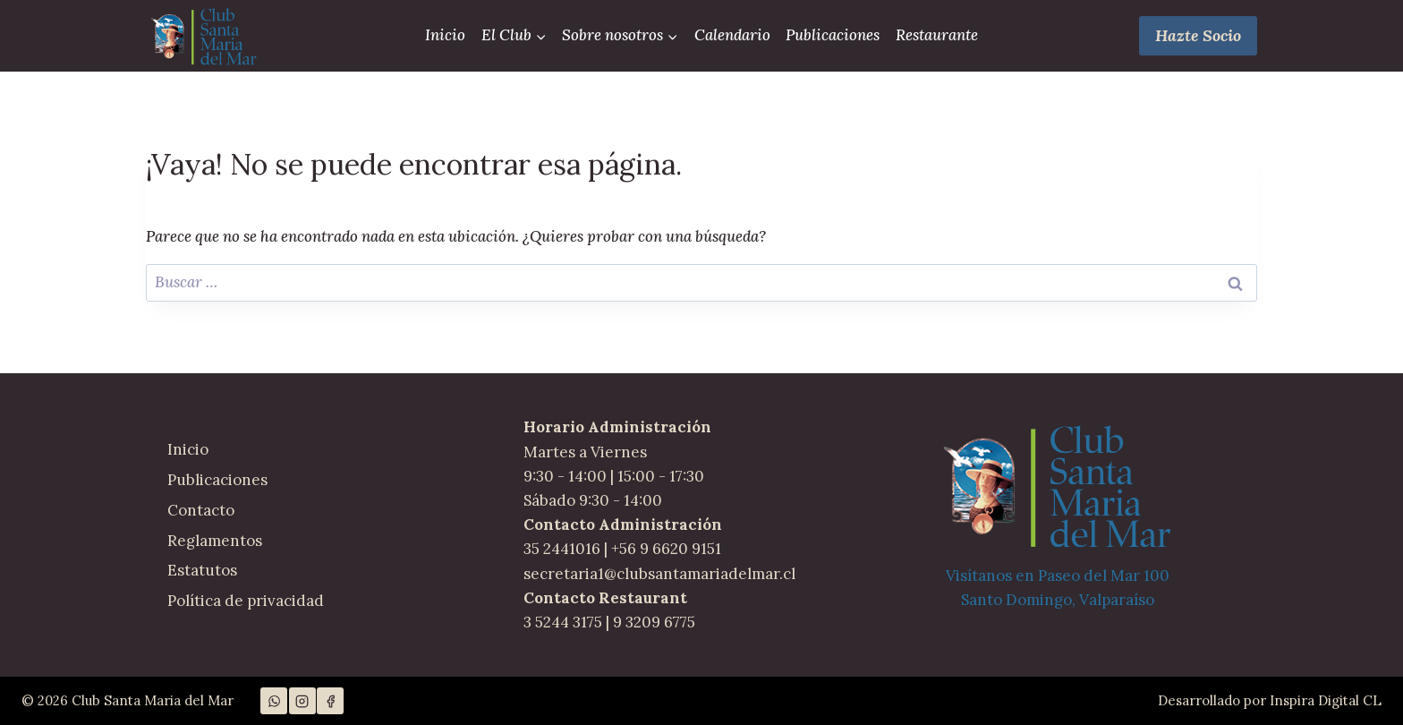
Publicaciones (833, 35)
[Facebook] (330, 700)
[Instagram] (302, 700)
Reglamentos (214, 540)
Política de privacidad (245, 600)
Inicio (445, 35)
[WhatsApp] (273, 700)
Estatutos (202, 570)
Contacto (200, 510)
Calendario (732, 35)
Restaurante (937, 35)
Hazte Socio (1198, 35)
